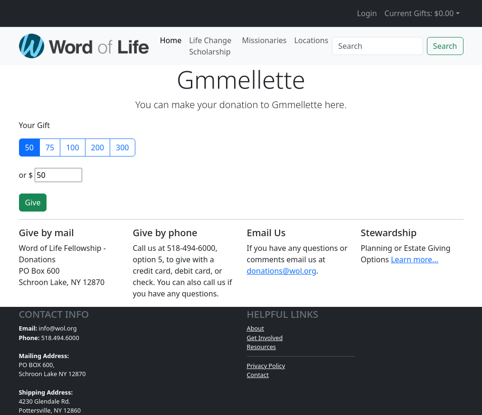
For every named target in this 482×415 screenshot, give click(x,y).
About (255, 328)
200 (97, 147)
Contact (258, 374)
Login (367, 13)
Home (171, 40)
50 (29, 147)
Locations (311, 40)
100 (72, 147)
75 (50, 147)
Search (445, 46)
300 (122, 147)
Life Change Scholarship (210, 46)
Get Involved (265, 337)
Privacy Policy (266, 365)
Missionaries (264, 40)
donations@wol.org (282, 271)
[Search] (377, 46)
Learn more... (414, 259)
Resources (261, 346)
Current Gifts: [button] (419, 13)
